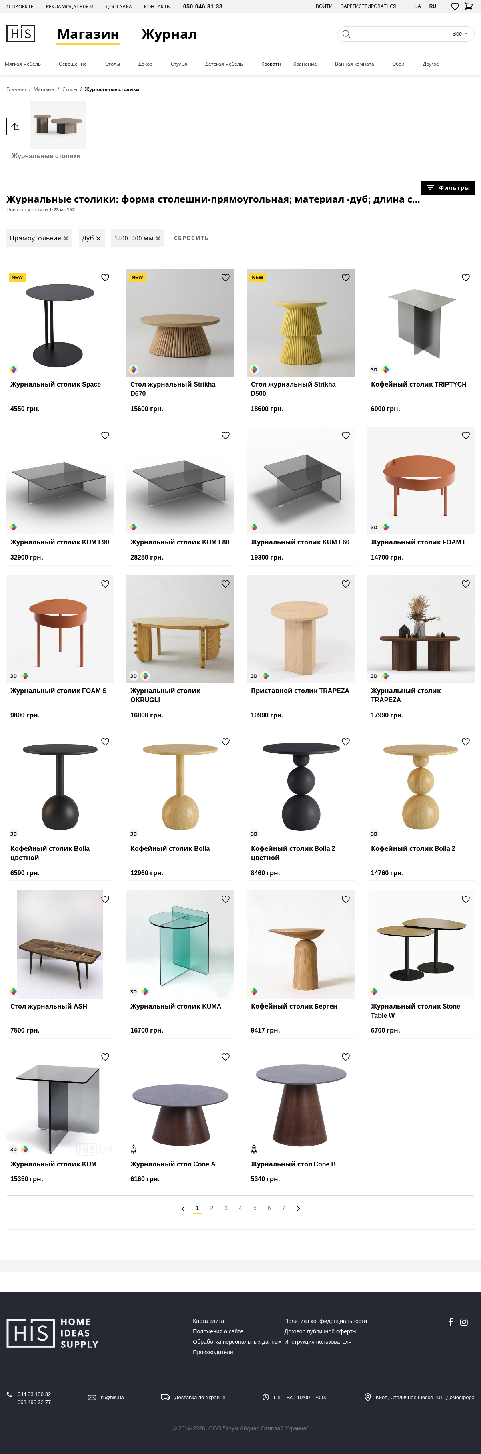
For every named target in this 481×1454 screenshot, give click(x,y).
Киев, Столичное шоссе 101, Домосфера (425, 1397)
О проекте (20, 6)
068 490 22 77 (34, 1402)
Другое (431, 64)
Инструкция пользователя (318, 1342)
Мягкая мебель (23, 64)
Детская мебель (224, 64)
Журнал (169, 34)
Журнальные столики (46, 130)
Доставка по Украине (200, 1397)
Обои (398, 64)
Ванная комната (354, 64)
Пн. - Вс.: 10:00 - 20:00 (300, 1397)
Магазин (88, 34)
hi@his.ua (112, 1397)
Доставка (119, 6)
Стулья (179, 64)
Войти (324, 6)
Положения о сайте (218, 1331)
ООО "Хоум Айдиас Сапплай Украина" (258, 1428)
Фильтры (447, 188)
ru (432, 6)
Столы (112, 64)
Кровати (271, 64)
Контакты (157, 6)
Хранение (305, 64)
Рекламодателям (70, 6)
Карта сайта (208, 1321)
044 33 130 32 (34, 1394)
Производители (213, 1352)
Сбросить (191, 238)
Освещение (73, 64)
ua (417, 6)
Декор (145, 64)
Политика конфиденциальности (326, 1321)
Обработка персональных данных (237, 1342)
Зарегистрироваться (368, 6)
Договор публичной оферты (321, 1331)
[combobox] (460, 33)
